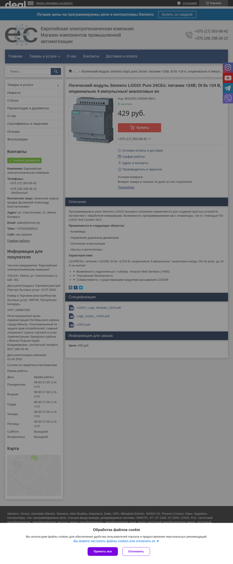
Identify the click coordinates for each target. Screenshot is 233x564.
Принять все (103, 551)
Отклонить (136, 551)
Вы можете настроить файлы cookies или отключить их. (114, 541)
